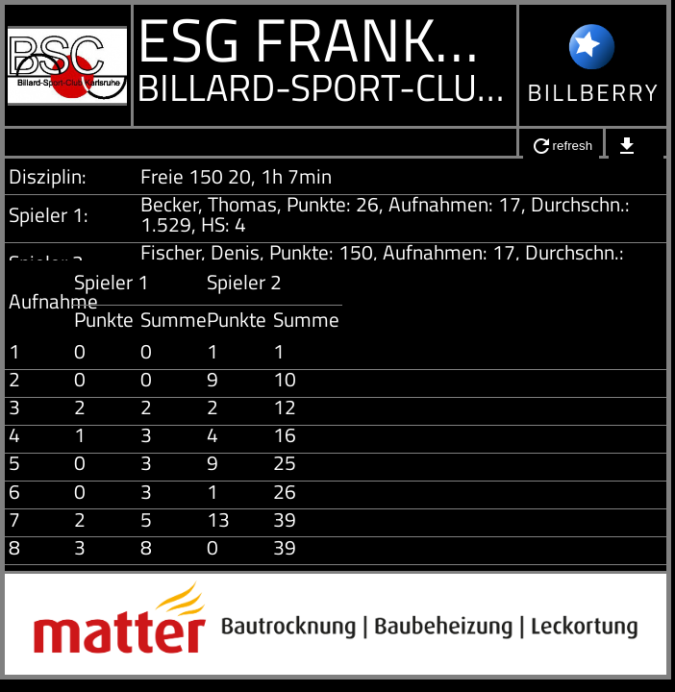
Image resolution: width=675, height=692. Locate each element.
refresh (561, 146)
